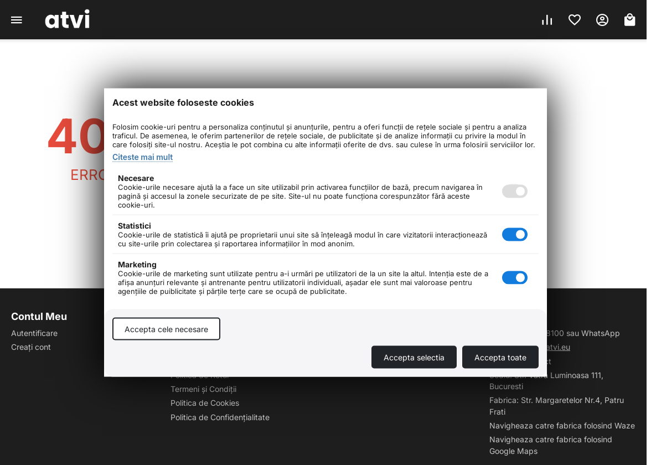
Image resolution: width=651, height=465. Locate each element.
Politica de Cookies (204, 402)
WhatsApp (600, 333)
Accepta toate (500, 357)
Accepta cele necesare (166, 329)
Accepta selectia (414, 357)
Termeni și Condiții (203, 389)
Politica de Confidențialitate (220, 417)
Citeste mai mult (142, 157)
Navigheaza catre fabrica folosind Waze (562, 425)
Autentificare (34, 333)
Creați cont (31, 347)
